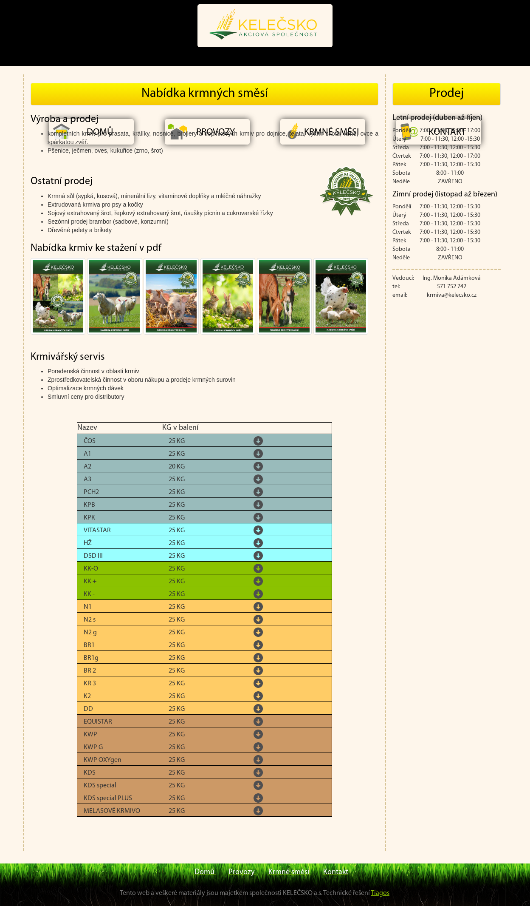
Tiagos (380, 893)
